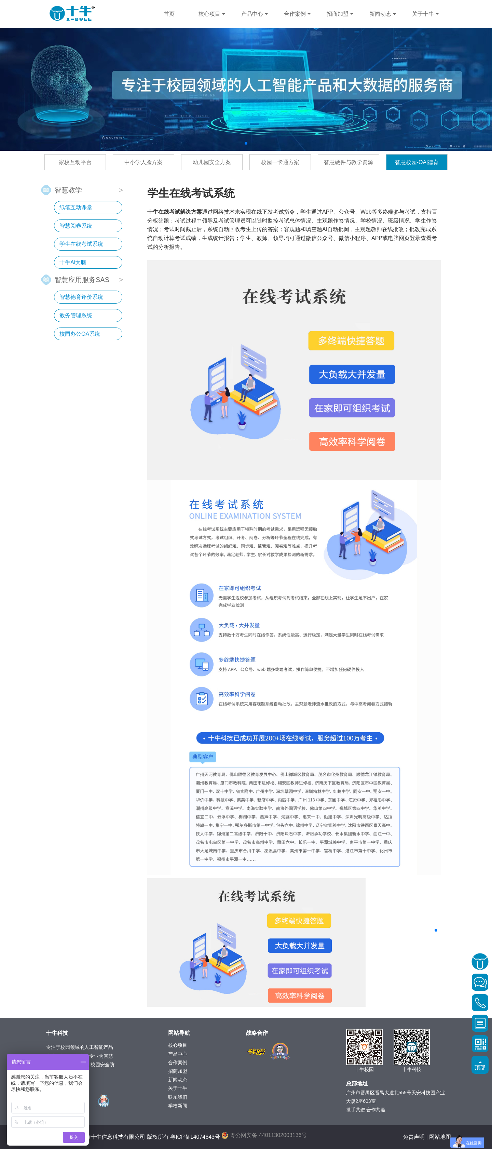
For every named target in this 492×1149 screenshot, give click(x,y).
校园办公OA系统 (79, 334)
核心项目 (212, 14)
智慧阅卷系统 (75, 226)
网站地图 (440, 1137)
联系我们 (177, 1097)
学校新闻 (177, 1105)
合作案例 (297, 14)
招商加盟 (340, 14)
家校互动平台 (75, 162)
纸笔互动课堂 (75, 207)
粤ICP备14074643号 (195, 1137)
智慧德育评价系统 (81, 297)
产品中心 (254, 14)
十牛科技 (72, 13)
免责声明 (414, 1137)
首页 (169, 14)
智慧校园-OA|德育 (417, 162)
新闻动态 (382, 14)
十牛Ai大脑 (72, 262)
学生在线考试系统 (81, 244)
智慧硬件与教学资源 (348, 162)
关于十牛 (425, 14)
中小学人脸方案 (143, 162)
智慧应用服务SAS (82, 279)
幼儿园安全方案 (212, 162)
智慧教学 (68, 189)
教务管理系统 (75, 315)
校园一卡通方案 (280, 162)
